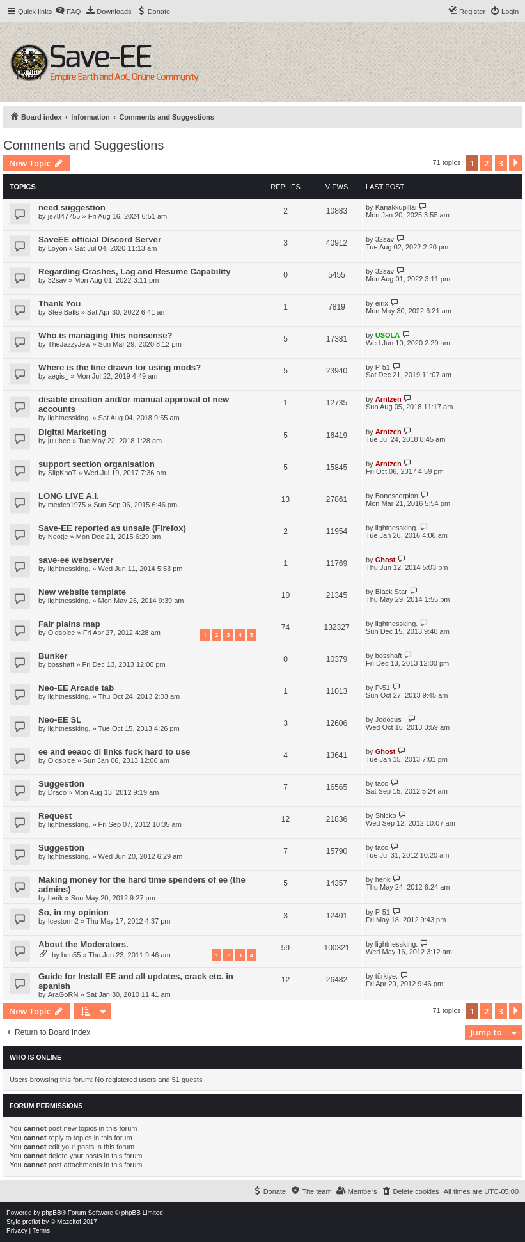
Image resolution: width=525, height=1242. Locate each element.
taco (382, 783)
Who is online (35, 1057)
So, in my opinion (73, 912)
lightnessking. (69, 417)
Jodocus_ (390, 719)
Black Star (391, 591)
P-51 (382, 367)
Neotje (58, 536)
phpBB (51, 1212)
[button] (515, 163)
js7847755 (64, 216)
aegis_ (58, 376)
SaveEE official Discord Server (99, 239)
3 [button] (501, 163)
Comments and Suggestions (83, 145)
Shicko (385, 815)
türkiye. (386, 976)
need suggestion (72, 207)
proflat (31, 1221)
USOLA (387, 335)
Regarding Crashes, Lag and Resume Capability (134, 271)
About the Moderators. (83, 944)
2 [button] (486, 163)
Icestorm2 (63, 921)
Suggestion (61, 784)
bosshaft (61, 664)
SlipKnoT (62, 472)
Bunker (52, 656)
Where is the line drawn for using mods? (119, 367)
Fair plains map (69, 624)
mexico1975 (67, 504)
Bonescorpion (396, 495)
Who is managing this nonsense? (105, 335)
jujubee (59, 440)
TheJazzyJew (69, 344)
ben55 (71, 955)
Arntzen (388, 399)
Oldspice (61, 632)
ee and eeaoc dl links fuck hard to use (114, 752)
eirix (381, 303)
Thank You (59, 303)
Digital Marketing (72, 432)
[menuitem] (68, 11)
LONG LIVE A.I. (68, 496)
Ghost (385, 559)
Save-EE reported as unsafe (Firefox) (112, 528)
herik (55, 898)
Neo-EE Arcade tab (76, 688)
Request (55, 816)
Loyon (57, 248)
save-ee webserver (75, 560)
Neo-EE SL (59, 720)
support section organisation (96, 464)
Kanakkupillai (396, 207)
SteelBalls (63, 312)
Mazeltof (69, 1221)
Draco (57, 792)
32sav (384, 239)
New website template (82, 592)
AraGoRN (63, 994)
